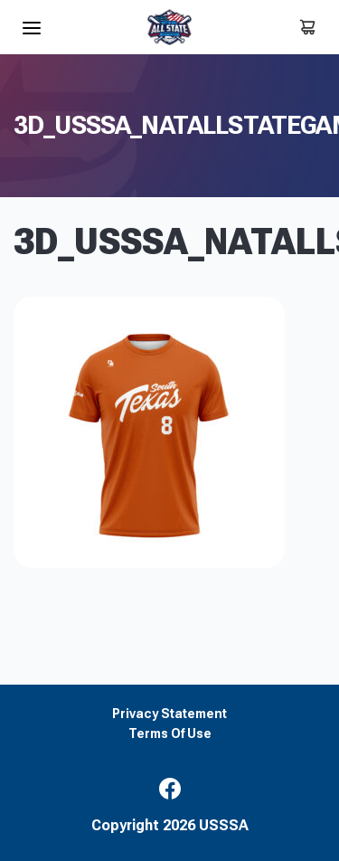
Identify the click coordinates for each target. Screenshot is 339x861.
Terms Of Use (170, 734)
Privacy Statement (169, 714)
